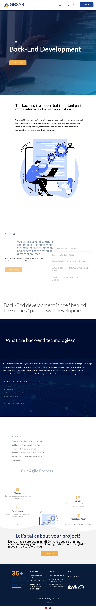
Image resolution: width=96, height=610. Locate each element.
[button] (70, 272)
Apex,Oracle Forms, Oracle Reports (70, 285)
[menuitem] (46, 608)
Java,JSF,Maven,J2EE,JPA (64, 272)
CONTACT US (86, 4)
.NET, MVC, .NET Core (63, 278)
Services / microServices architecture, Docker (71, 302)
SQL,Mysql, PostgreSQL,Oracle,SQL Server (70, 293)
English (74, 5)
